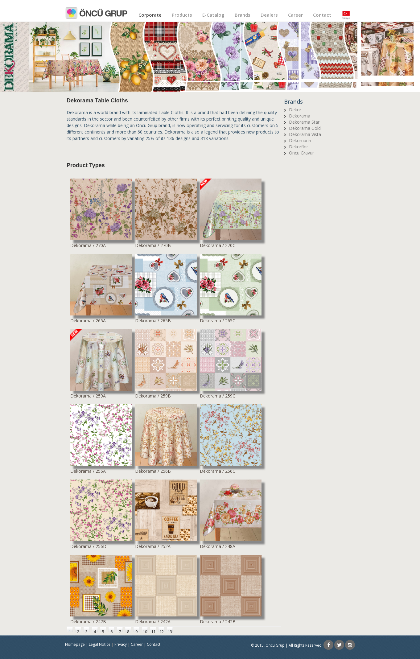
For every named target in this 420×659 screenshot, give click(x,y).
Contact (322, 15)
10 (145, 630)
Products (182, 15)
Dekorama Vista (305, 134)
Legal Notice (99, 644)
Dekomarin (300, 140)
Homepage (75, 644)
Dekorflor (298, 147)
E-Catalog (213, 15)
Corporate (150, 15)
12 (161, 630)
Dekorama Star (304, 122)
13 (170, 630)
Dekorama (299, 116)
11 (153, 630)
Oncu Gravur (301, 153)
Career (295, 15)
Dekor (295, 110)
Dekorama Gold (305, 128)
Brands (242, 15)
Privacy (120, 644)
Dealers (269, 15)
